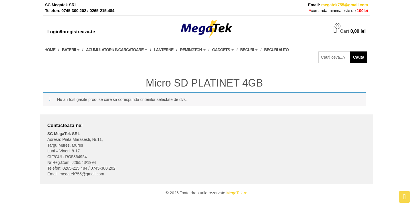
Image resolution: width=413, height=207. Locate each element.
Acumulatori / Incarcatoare (116, 49)
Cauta (358, 57)
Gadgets (222, 49)
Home (49, 49)
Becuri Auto (276, 49)
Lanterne (163, 49)
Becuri (249, 49)
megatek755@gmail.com (344, 5)
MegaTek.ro (236, 193)
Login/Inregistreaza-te (71, 31)
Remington (192, 49)
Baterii (70, 49)
